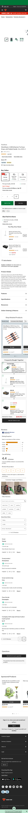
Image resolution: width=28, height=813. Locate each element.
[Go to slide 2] (11, 39)
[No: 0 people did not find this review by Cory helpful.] (13, 591)
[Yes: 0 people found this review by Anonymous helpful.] (9, 571)
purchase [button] (11, 509)
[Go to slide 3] (16, 39)
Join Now (14, 730)
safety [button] (3, 513)
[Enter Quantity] (7, 197)
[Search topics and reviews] (13, 501)
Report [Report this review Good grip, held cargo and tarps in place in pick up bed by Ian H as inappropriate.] (18, 633)
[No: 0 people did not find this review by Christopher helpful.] (13, 610)
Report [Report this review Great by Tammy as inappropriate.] (18, 552)
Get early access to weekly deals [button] (13, 811)
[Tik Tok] (21, 787)
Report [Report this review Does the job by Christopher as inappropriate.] (18, 610)
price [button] (12, 505)
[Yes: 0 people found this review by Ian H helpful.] (9, 633)
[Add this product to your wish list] (16, 197)
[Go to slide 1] (6, 39)
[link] (7, 154)
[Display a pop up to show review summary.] (13, 352)
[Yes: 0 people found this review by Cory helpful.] (9, 591)
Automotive (9, 17)
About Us (14, 746)
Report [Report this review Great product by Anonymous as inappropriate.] (18, 571)
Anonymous (5, 560)
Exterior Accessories (20, 17)
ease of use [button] (4, 505)
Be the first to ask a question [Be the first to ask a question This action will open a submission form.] (14, 656)
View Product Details (7, 156)
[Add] (25, 235)
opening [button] (18, 505)
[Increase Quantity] (12, 197)
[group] (17, 407)
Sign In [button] (14, 725)
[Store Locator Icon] (2, 6)
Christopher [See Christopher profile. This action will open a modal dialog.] (5, 599)
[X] (6, 787)
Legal (14, 752)
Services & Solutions (14, 741)
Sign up (4, 764)
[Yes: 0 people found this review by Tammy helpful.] (9, 552)
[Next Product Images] (25, 31)
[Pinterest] (17, 787)
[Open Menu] (2, 10)
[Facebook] (3, 787)
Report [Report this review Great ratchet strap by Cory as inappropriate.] (18, 591)
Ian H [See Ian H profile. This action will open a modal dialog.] (3, 621)
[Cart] (26, 10)
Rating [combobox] (14, 520)
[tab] (5, 177)
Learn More (4, 775)
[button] (14, 184)
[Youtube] (14, 787)
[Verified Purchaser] (7, 544)
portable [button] (4, 509)
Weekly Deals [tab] (5, 321)
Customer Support (14, 736)
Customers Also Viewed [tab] (17, 321)
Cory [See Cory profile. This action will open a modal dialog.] (3, 580)
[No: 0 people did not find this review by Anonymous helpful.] (13, 571)
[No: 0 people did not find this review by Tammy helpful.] (13, 552)
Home (3, 17)
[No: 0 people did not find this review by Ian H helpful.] (13, 633)
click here (15, 266)
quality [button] (18, 509)
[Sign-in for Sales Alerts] (7, 165)
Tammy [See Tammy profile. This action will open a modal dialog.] (4, 541)
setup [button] (9, 513)
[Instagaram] (10, 787)
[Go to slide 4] (21, 39)
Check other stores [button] (7, 190)
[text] (12, 352)
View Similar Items (18, 156)
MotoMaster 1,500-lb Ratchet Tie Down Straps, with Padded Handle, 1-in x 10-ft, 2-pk (13, 149)
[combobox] (15, 528)
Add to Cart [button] (7, 203)
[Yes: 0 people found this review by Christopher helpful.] (9, 610)
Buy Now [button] (21, 203)
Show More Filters (6, 517)
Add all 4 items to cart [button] (14, 420)
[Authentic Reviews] (8, 433)
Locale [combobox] (14, 524)
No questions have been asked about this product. (13, 661)
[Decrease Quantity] (2, 197)
